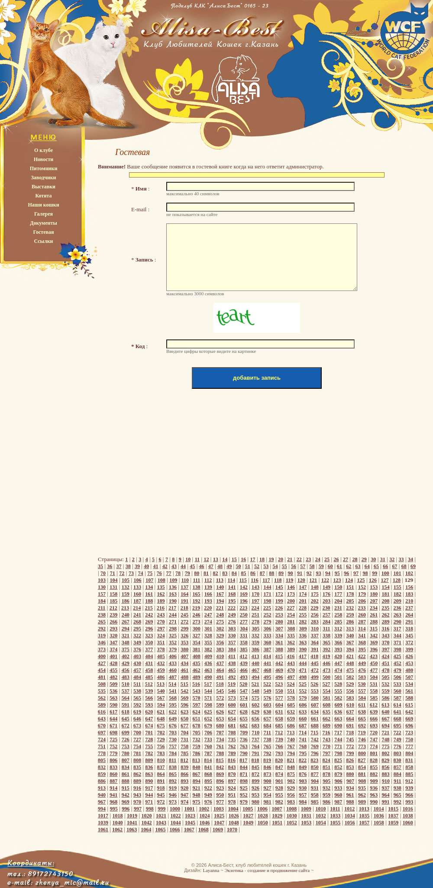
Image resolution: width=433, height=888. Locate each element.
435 (196, 663)
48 (220, 566)
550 (279, 691)
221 (220, 608)
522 (267, 684)
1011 (335, 809)
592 (137, 705)
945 (161, 795)
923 (220, 788)
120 (301, 580)
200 (291, 601)
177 (338, 594)
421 (350, 656)
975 (196, 802)
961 (350, 795)
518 (220, 684)
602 (255, 705)
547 (244, 691)
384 (232, 649)
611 (361, 705)
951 (232, 795)
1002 (204, 809)
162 (161, 594)
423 (374, 656)
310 (315, 629)
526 (314, 684)
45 (192, 566)
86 (252, 573)
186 (125, 601)
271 (173, 622)
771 (338, 746)
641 (397, 712)
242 (149, 615)
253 (279, 615)
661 (315, 719)
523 (279, 684)
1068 (203, 830)
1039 (103, 823)
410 (220, 656)
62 (348, 566)
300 (196, 629)
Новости (44, 159)
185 (113, 601)
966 (409, 795)
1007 (277, 809)
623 (184, 712)
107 (149, 580)
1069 (218, 830)
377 (149, 649)
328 (208, 636)
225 (267, 608)
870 (232, 774)
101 (397, 573)
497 (291, 677)
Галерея (43, 214)
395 (362, 649)
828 (374, 760)
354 (196, 642)
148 (315, 587)
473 (326, 670)
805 (102, 760)
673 (137, 726)
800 (362, 753)
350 (149, 642)
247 (208, 615)
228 (303, 608)
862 (137, 774)
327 (196, 636)
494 (255, 677)
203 (326, 601)
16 (243, 559)
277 (244, 622)
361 (279, 642)
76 (159, 573)
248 (220, 615)
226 (279, 608)
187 (137, 601)
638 (362, 712)
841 (208, 767)
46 (201, 566)
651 (196, 719)
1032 (321, 816)
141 (232, 587)
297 (161, 629)
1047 (219, 823)
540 (161, 691)
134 (149, 587)
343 (386, 636)
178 (350, 594)
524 (291, 684)
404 (149, 656)
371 (397, 642)
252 (267, 615)
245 (184, 615)
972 (161, 802)
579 (303, 698)
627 (232, 712)
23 (308, 559)
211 (101, 608)
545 (220, 691)
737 (255, 739)
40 (146, 566)
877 (315, 774)
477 (374, 670)
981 (267, 802)
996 (125, 809)
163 (173, 594)
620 (149, 712)
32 (391, 559)
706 (208, 733)
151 (350, 587)
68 (404, 566)
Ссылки (43, 241)
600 (232, 705)
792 (267, 753)
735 (232, 739)
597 (196, 705)
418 (314, 656)
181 (386, 594)
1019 (132, 816)
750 (409, 739)
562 (102, 698)
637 (350, 712)
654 (232, 719)
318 (409, 629)
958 (315, 795)
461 (184, 670)
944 (149, 795)
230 (326, 608)
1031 (306, 816)
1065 (160, 830)
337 (315, 636)
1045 (190, 823)
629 (255, 712)
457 (137, 670)
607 (315, 705)
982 (279, 802)
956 (291, 795)
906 (339, 781)
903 (303, 781)
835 (137, 767)
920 (184, 788)
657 (267, 719)
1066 (175, 830)
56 (293, 566)
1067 (189, 830)
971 (149, 802)
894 (196, 781)
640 (386, 712)
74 (140, 573)
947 (184, 795)
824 (326, 760)
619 (137, 712)
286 (350, 622)
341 (362, 636)
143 (255, 587)
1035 (364, 816)
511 (137, 684)
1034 (350, 816)
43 (174, 566)
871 (244, 774)
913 (102, 788)
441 (267, 663)
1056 (350, 823)
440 (255, 663)
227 (291, 608)
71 (112, 573)
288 (374, 622)
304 (244, 629)
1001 (189, 809)
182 (397, 594)
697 (102, 733)
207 (374, 601)
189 (161, 601)
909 (374, 781)
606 (303, 705)
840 (196, 767)
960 (338, 795)
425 (397, 656)
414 (267, 656)
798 (338, 753)
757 (173, 746)
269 (149, 622)
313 (350, 629)
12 (206, 559)
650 (184, 719)
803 (397, 753)
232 (350, 608)
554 (326, 691)
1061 (103, 830)
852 (338, 767)
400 (102, 656)
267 (125, 622)
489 (196, 677)
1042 (147, 823)
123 (337, 580)
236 (397, 608)
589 (102, 705)
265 (102, 622)
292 (102, 629)
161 (149, 594)
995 (114, 809)
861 (125, 774)
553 (315, 691)
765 (267, 746)
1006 (262, 809)
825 (338, 760)
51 (247, 566)
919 (173, 788)
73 (131, 573)
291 (409, 622)
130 (102, 587)
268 (137, 622)
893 (184, 781)
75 (149, 573)
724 (102, 739)
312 (338, 629)
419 (326, 656)
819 (267, 760)
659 (291, 719)
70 (103, 573)
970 (137, 802)
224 (255, 608)
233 (362, 608)
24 (317, 559)
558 (374, 691)
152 (362, 587)
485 (149, 677)
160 (137, 594)
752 (113, 746)
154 (386, 587)
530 (362, 684)
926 (255, 788)
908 (362, 781)
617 (113, 712)
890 (149, 781)
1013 (364, 809)
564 (125, 698)
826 (350, 760)
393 (338, 649)
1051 (277, 823)
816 (232, 760)
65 (376, 566)
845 (255, 767)
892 (173, 781)
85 (243, 573)
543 (196, 691)
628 (244, 712)
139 (208, 587)
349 (137, 642)
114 (231, 580)
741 (303, 739)
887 (113, 781)
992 (397, 802)
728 (149, 739)
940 (102, 795)
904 (315, 781)
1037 (393, 816)
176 (326, 594)
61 (339, 566)
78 (178, 573)
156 (409, 587)
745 (350, 739)
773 (362, 746)
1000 (175, 809)
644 (113, 719)
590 (113, 705)
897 (232, 781)
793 (279, 753)
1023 (190, 816)
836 (149, 767)
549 (267, 691)
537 (125, 691)
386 (255, 649)
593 (149, 705)
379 (173, 649)
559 (386, 691)
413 (255, 656)
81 (206, 573)
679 (208, 726)
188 (149, 601)
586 (386, 698)
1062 (117, 830)
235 (385, 608)
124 (349, 580)
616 (102, 712)
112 (208, 580)
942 (125, 795)
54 (275, 566)
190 (173, 601)
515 (184, 684)
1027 (248, 816)
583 (350, 698)
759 (196, 746)
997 (138, 809)
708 (232, 733)
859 (102, 774)
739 (279, 739)
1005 (247, 809)
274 (208, 622)
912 (409, 781)
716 (326, 733)
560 (397, 691)
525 (303, 684)
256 (315, 615)
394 (350, 649)
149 (326, 587)
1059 (393, 823)
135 (161, 587)
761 (220, 746)
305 (255, 629)
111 (196, 580)
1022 (176, 816)
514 (172, 684)
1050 (263, 823)
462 (196, 670)
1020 (147, 816)
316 (385, 629)
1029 (277, 816)
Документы (43, 223)
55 (284, 566)
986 (326, 802)
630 (267, 712)
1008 (291, 809)
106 (138, 580)
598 (208, 705)
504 (374, 677)
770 (326, 746)
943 (137, 795)
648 (161, 719)
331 (244, 636)
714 (303, 733)
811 (172, 760)
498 (303, 677)
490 (208, 677)
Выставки (43, 187)
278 (255, 622)
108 (161, 580)
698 (113, 733)
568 (173, 698)
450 (374, 663)
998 (150, 809)
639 (374, 712)
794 (291, 753)
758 (184, 746)
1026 (234, 816)
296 (149, 629)
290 (397, 622)
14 (224, 559)
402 (125, 656)
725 (113, 739)
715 (314, 733)
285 (338, 622)
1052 (292, 823)
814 (208, 760)
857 (397, 767)
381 (196, 649)
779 (113, 753)
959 (326, 795)
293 (113, 629)
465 (232, 670)
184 (102, 601)
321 (125, 636)
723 (409, 733)
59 (321, 566)
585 (374, 698)
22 (299, 559)
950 (220, 795)
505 (386, 677)
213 (125, 608)
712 (279, 733)
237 (409, 608)
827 (362, 760)
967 (102, 802)
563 (113, 698)
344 (397, 636)
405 (161, 656)
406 (173, 656)
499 (315, 677)
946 (173, 795)
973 (173, 802)
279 (267, 622)
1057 (364, 823)
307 (279, 629)
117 (266, 580)
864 (161, 774)
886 (102, 781)
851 (326, 767)
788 (220, 753)
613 (385, 705)
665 (362, 719)
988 (350, 802)
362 (291, 642)
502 (350, 677)
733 (208, 739)
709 (244, 733)
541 (173, 691)
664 (350, 719)
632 (291, 712)
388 (279, 649)
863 (149, 774)
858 (409, 767)
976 (208, 802)
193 (208, 601)
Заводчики (43, 177)
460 (173, 670)
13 (215, 559)
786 (196, 753)
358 (244, 642)
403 (137, 656)
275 (220, 622)
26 (336, 559)
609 (339, 705)
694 (386, 726)
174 (303, 594)
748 (386, 739)
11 (197, 559)
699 (125, 733)
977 (220, 802)
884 (397, 774)
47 (210, 566)
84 (234, 573)
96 (346, 573)
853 (350, 767)
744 (338, 739)
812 (184, 760)
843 (232, 767)
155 (397, 587)
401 (113, 656)
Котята (43, 196)
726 (125, 739)
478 (386, 670)
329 (220, 636)
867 (196, 774)
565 (137, 698)
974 (184, 802)
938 (397, 788)
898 (244, 781)
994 (102, 809)
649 (173, 719)
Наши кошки (43, 205)
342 (374, 636)
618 (125, 712)
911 (397, 781)
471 (303, 670)
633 (303, 712)
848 (291, 767)
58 (311, 566)
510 (125, 684)
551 (291, 691)
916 (137, 788)
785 (184, 753)
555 (338, 691)
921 (196, 788)
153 (374, 587)
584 (362, 698)
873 (267, 774)
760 (208, 746)
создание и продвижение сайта (279, 870)
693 (374, 726)
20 (280, 559)
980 (255, 802)
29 (364, 559)
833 (113, 767)
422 (362, 656)
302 (220, 629)
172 (279, 594)
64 (367, 566)
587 (397, 698)
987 (338, 802)
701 (149, 733)
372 (409, 642)
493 (244, 677)
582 (338, 698)
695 (397, 726)
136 (173, 587)
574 (244, 698)
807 (125, 760)
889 (137, 781)
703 (173, 733)
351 (161, 642)
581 (326, 698)
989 (362, 802)
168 (232, 594)
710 (255, 733)
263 (397, 615)
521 (255, 684)
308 (291, 629)
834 (125, 767)
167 (220, 594)
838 (173, 767)
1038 (408, 816)
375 (125, 649)
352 (173, 642)
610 (350, 705)
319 (102, 636)
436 (208, 663)
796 (315, 753)
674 (149, 726)
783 (161, 753)
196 (244, 601)
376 (137, 649)
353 (184, 642)
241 (137, 615)
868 (208, 774)
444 (303, 663)
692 (362, 726)
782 (149, 753)
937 (386, 788)
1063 (131, 830)
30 (373, 559)
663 (338, 719)
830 (397, 760)
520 (243, 684)
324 (161, 636)
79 (187, 573)
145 (279, 587)
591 (125, 705)
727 (137, 739)
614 (397, 705)
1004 (233, 809)
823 (314, 760)
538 (137, 691)
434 (184, 663)
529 (350, 684)
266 (113, 622)
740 (291, 739)
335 (291, 636)
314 (362, 629)
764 (255, 746)
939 (409, 788)
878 (326, 774)
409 (208, 656)
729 (161, 739)
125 (361, 580)
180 (374, 594)
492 (232, 677)
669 (409, 719)
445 (315, 663)
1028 (263, 816)
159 (125, 594)
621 (161, 712)
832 (102, 767)
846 (267, 767)
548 (255, 691)
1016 (408, 809)
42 (165, 566)
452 (397, 663)
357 (232, 642)
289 (386, 622)
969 (125, 802)
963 (374, 795)
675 (161, 726)
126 (373, 580)
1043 (161, 823)
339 (338, 636)
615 (409, 705)
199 (279, 601)
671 (113, 726)
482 (113, 677)
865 (173, 774)
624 (196, 712)
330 (232, 636)
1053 (306, 823)
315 (374, 629)
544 (208, 691)
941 (113, 795)
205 (350, 601)
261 (374, 615)
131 (113, 587)
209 (397, 601)
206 (362, 601)
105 (125, 580)
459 (161, 670)
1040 (118, 823)
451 (386, 663)
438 (232, 663)
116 (254, 580)
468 (267, 670)
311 (326, 629)
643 (102, 719)
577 (279, 698)
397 (386, 649)
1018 (118, 816)
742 (315, 739)
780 (125, 753)
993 (409, 802)
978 (232, 802)
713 (291, 733)
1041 (132, 823)
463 (208, 670)
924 (232, 788)
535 (102, 691)
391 (315, 649)
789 (232, 753)
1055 (335, 823)
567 (161, 698)
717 (338, 733)
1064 (146, 830)
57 (302, 566)
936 (374, 788)
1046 (205, 823)
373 (102, 649)
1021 (161, 816)
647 (149, 719)
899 (255, 781)
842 (220, 767)
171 (267, 594)
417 (303, 656)
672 (125, 726)
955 (279, 795)
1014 (378, 809)
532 (385, 684)
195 (232, 601)
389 (291, 649)
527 (326, 684)
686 (291, 726)
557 (362, 691)
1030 (292, 816)
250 (244, 615)
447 (338, 663)
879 (338, 774)
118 (277, 580)
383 (220, 649)
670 (102, 726)
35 (100, 566)
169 (244, 594)
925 (244, 788)
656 (255, 719)
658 (279, 719)
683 (255, 726)
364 (315, 642)
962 (362, 795)
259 (350, 615)
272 (184, 622)
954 (267, 795)
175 (315, 594)
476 (362, 670)
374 (113, 649)
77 (168, 573)
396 (374, 649)
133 (137, 587)
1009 (306, 809)
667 (386, 719)
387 (267, 649)
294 (125, 629)
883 (386, 774)
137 (184, 587)
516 (196, 684)
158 (113, 594)
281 (291, 622)
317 (397, 629)
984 (303, 802)
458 (149, 670)
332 (255, 636)
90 (290, 573)
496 (279, 677)
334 (279, 636)
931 (315, 788)
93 (318, 573)
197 (255, 601)
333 (267, 636)
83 (224, 573)
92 (309, 573)
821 (291, 760)
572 (220, 698)
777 (409, 746)
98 (365, 573)
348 (125, 642)
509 (113, 684)
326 (184, 636)
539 (149, 691)
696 (409, 726)
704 (184, 733)
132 (125, 587)
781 (137, 753)
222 (232, 608)
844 (244, 767)
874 (279, 774)
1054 (321, 823)
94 (327, 573)
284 (326, 622)
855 (374, 767)
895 (208, 781)
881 (362, 774)
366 (338, 642)
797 (326, 753)
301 (208, 629)
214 (137, 608)
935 (362, 788)
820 (279, 760)
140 (220, 587)
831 (409, 760)
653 (220, 719)
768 (303, 746)
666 (374, 719)
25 (327, 559)
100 (385, 573)
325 (173, 636)
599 (220, 705)
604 (279, 705)
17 (252, 559)
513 (161, 684)
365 (326, 642)
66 (385, 566)
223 (243, 608)
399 (409, 649)
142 (244, 587)
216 (161, 608)
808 (137, 760)
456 (125, 670)
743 (326, 739)
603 (267, 705)
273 (196, 622)
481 (102, 677)
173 (291, 594)
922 (208, 788)
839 (184, 767)
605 (291, 705)
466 (244, 670)
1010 (321, 809)
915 (125, 788)
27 (345, 559)
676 (173, 726)
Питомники (44, 168)
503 (362, 677)
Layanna (211, 870)
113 (219, 580)
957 (303, 795)
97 (356, 573)
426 (409, 656)
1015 (393, 809)
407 (184, 656)
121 (313, 580)
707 (220, 733)
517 (208, 684)
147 (303, 587)
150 (338, 587)
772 (350, 746)
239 (113, 615)
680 (220, 726)
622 (173, 712)
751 (102, 746)
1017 (103, 816)
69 (413, 566)
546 (232, 691)
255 (303, 615)
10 (188, 559)
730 (173, 739)
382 (208, 649)
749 (397, 739)
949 (208, 795)
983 (291, 802)
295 (137, 629)
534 (409, 684)
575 (255, 698)
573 (232, 698)
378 (161, 649)
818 (255, 760)
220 (208, 608)
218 (184, 608)
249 (232, 615)
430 (137, 663)
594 (161, 705)
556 (350, 691)
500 (326, 677)
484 (137, 677)
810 (161, 760)
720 (374, 733)
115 (242, 580)
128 (397, 580)
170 (255, 594)
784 (173, 753)
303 (232, 629)
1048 (234, 823)
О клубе (43, 150)
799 (350, 753)
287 (362, 622)
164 (184, 594)
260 (362, 615)
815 (220, 760)
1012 (349, 809)
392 (326, 649)
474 (338, 670)
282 (303, 622)
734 (220, 739)
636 (338, 712)
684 (267, 726)
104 (114, 580)
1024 (205, 816)
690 (338, 726)
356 (220, 642)
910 (386, 781)
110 (185, 580)
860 (113, 774)
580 (315, 698)
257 (326, 615)
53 (265, 566)
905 (326, 781)
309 (303, 629)
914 (113, 788)
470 (291, 670)
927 (267, 788)
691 (350, 726)
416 (291, 656)
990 (374, 802)
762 (232, 746)
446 (326, 663)
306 (267, 629)
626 (220, 712)
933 (338, 788)
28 (354, 559)
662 (326, 719)
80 (196, 573)
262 (386, 615)
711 (267, 733)
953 (255, 795)
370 (386, 642)
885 (409, 774)
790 (244, 753)
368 (362, 642)
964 (386, 795)
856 (386, 767)
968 (113, 802)
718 (350, 733)
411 (232, 656)
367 (350, 642)
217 (172, 608)
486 (161, 677)
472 (315, 670)
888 (125, 781)
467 (255, 670)
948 (196, 795)
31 (382, 559)
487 (173, 677)
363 (303, 642)
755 (149, 746)
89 (281, 573)
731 (184, 739)
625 (208, 712)
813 (196, 760)
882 (374, 774)
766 (279, 746)
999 (161, 809)
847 (279, 767)
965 (397, 795)
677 (184, 726)
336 (303, 636)
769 (315, 746)
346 (102, 642)
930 (303, 788)
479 (397, 670)
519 (232, 684)
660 (303, 719)
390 (303, 649)
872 (255, 774)
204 (338, 601)
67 (394, 566)
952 (244, 795)
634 (315, 712)
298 (173, 629)
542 (184, 691)
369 (374, 642)
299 (184, 629)
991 (386, 802)
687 (303, 726)
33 (401, 559)
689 (326, 726)
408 (196, 656)
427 (102, 663)
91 (299, 573)
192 (196, 601)
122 (325, 580)
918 (161, 788)
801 (374, 753)
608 (326, 705)
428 (113, 663)
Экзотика (234, 870)
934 (350, 788)
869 (220, 774)
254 (291, 615)
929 (291, 788)
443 (291, 663)
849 (303, 767)
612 (374, 705)
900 (267, 781)
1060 (408, 823)
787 (208, 753)
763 (244, 746)
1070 (232, 830)
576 (267, 698)
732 (196, 739)
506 (397, 677)
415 (279, 656)
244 (173, 615)
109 (173, 580)
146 (291, 587)
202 (315, 601)
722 (397, 733)
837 (161, 767)
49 (229, 566)
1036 (379, 816)
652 (208, 719)
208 (386, 601)
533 (397, 684)
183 (409, 594)
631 (279, 712)
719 (362, 733)
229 (314, 608)
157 (102, 594)
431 (149, 663)
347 (113, 642)
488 (184, 677)
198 (267, 601)
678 (196, 726)
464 (220, 670)
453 (409, 663)
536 (113, 691)
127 (385, 580)
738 (267, 739)
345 (409, 636)
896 (220, 781)
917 (149, 788)
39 (137, 566)
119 (289, 580)
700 (137, 733)
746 (362, 739)
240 (125, 615)
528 (338, 684)
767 (291, 746)
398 (397, 649)
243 (161, 615)
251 (255, 615)
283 (315, 622)
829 (385, 760)
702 (161, 733)
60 (330, 566)
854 (362, 767)
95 (337, 573)
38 (128, 566)
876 (303, 774)
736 (244, 739)
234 (374, 608)
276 (232, 622)
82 (215, 573)
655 (244, 719)
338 (326, 636)
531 (374, 684)
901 (279, 781)
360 (267, 642)
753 (125, 746)
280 (279, 622)
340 (350, 636)
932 (326, 788)
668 (397, 719)
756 (161, 746)
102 (409, 573)
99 (374, 573)
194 (220, 601)
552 (303, 691)
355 (208, 642)
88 (271, 573)
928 (279, 788)
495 (267, 677)
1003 (218, 809)
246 (196, 615)
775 (386, 746)
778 (102, 753)
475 (350, 670)
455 (113, 670)
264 (409, 615)
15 (234, 559)
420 (338, 656)
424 (385, 656)
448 (350, 663)
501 (338, 677)
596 (184, 705)
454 (102, 670)
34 (410, 559)
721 (385, 733)
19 (271, 559)
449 (362, 663)
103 (102, 580)
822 (303, 760)
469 (279, 670)
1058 (379, 823)
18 (262, 559)
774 (374, 746)
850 (315, 767)
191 (184, 601)
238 (102, 615)
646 (137, 719)
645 (125, 719)
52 (256, 566)
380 (184, 649)
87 (262, 573)
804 (409, 753)
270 (161, 622)
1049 (248, 823)
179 (362, 594)
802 (386, 753)
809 (149, 760)
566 (149, 698)
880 (350, 774)
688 (315, 726)
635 (326, 712)
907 (350, 781)
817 (243, 760)
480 (409, 670)
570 (196, 698)
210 (409, 601)
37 (118, 566)
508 (102, 684)
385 (244, 649)
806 (113, 760)
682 (244, 726)
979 (244, 802)
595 (173, 705)
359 (255, 642)
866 (184, 774)
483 (125, 677)
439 (244, 663)
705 (196, 733)
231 (338, 608)
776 (397, 746)
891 (161, 781)
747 (374, 739)
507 (409, 677)
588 (409, 698)
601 (244, 705)
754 (137, 746)
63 (358, 566)
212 (113, 608)
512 (149, 684)
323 (149, 636)
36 (109, 566)
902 (291, 781)
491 (220, 677)
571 (208, 698)
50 (238, 566)
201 (303, 601)
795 (303, 753)
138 (196, 587)
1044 (176, 823)
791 (255, 753)
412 (243, 656)
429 (125, 663)
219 (196, 608)
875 (291, 774)
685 (279, 726)
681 (232, 726)
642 (409, 712)
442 (279, 663)
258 (338, 615)
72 (121, 573)
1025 (219, 816)
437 (220, 663)
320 (113, 636)
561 (409, 691)
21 (289, 559)
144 (267, 587)
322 (137, 636)
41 (155, 566)
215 (149, 608)
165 (196, 594)
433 (173, 663)
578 (291, 698)
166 (208, 594)
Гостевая (43, 232)
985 (315, 802)
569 (184, 698)
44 (183, 566)
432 (161, 663)
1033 (335, 816)
